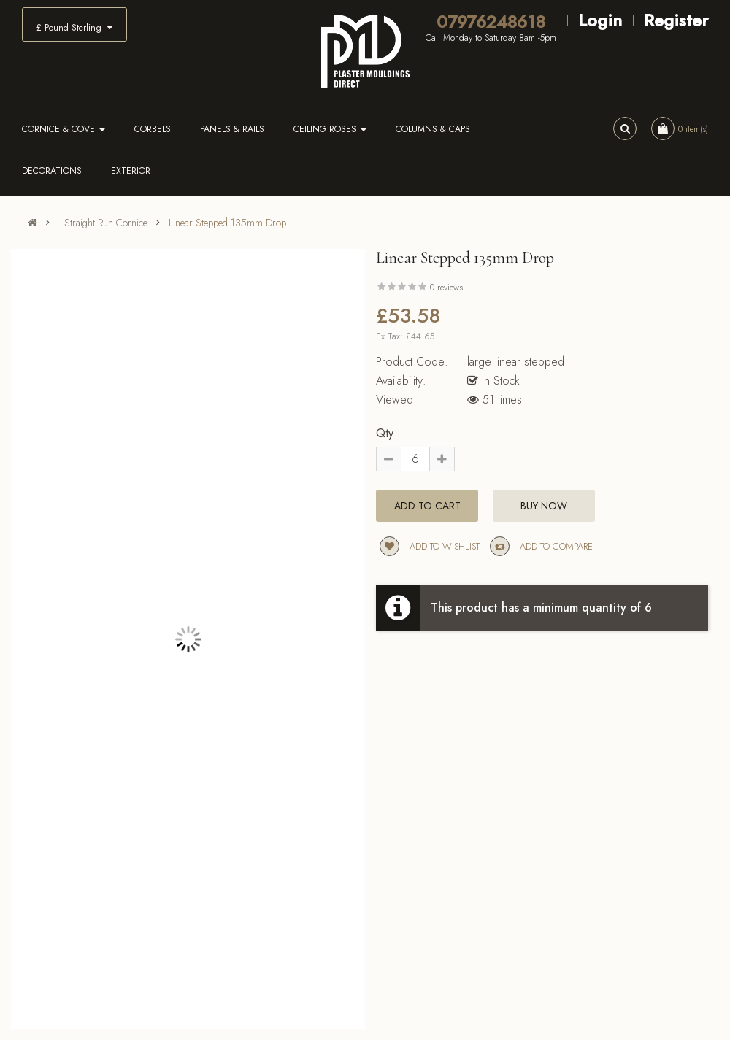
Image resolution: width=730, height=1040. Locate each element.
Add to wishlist (430, 546)
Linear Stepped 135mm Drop (227, 222)
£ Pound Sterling (74, 27)
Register (676, 20)
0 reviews (446, 287)
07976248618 (491, 22)
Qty (384, 433)
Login (600, 20)
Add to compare (541, 546)
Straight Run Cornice (105, 222)
